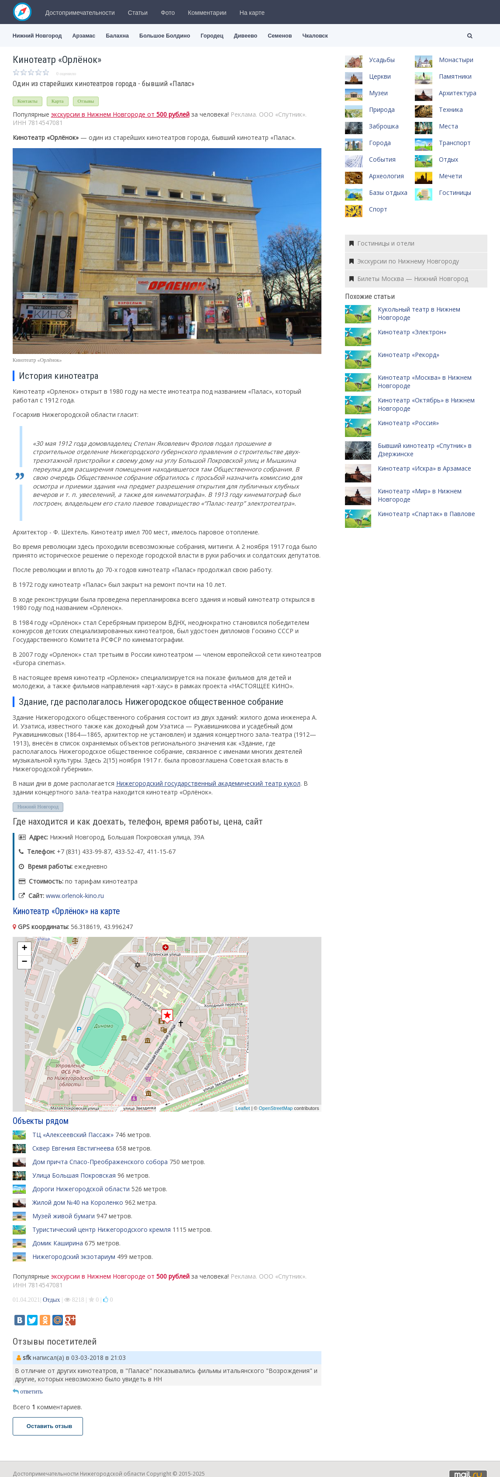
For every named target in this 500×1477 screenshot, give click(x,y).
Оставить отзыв (48, 1426)
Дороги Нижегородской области (81, 1189)
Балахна (117, 36)
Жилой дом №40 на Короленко (77, 1202)
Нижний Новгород (37, 36)
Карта (58, 101)
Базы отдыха (388, 192)
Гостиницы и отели (381, 243)
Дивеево (246, 36)
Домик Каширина (57, 1243)
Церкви (380, 76)
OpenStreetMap (276, 1108)
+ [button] (25, 948)
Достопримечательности (80, 12)
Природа (382, 109)
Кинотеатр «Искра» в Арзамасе (424, 468)
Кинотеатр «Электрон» (412, 332)
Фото (168, 12)
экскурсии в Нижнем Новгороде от (120, 114)
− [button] (25, 962)
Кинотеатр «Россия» (408, 423)
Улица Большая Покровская (74, 1175)
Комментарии (207, 12)
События (382, 159)
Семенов (280, 36)
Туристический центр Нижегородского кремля (101, 1229)
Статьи (138, 12)
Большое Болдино (164, 36)
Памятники (455, 76)
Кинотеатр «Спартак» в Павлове (426, 514)
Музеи (378, 93)
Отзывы (86, 101)
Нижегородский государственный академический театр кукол (208, 783)
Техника (451, 109)
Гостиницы (455, 192)
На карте (252, 12)
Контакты (27, 101)
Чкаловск (315, 36)
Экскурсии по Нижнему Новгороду (404, 261)
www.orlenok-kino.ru (75, 895)
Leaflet (242, 1108)
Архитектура (457, 93)
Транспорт (455, 143)
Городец (211, 36)
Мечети (450, 176)
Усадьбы (382, 59)
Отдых (51, 1300)
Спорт (378, 209)
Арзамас (84, 36)
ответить (28, 1391)
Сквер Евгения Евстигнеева (73, 1148)
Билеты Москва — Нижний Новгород (408, 278)
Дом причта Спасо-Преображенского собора (100, 1162)
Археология (386, 176)
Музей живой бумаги (63, 1216)
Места (448, 126)
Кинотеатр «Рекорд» (408, 354)
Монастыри (456, 59)
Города (380, 143)
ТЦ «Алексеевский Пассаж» (73, 1134)
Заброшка (384, 126)
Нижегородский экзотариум (73, 1256)
